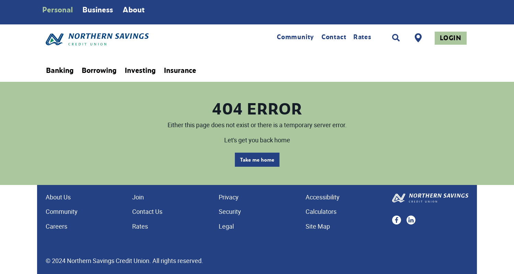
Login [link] (450, 37)
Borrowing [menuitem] (99, 70)
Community (295, 36)
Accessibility (323, 197)
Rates (362, 36)
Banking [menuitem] (59, 70)
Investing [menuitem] (140, 70)
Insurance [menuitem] (180, 70)
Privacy (229, 197)
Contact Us (147, 211)
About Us (58, 197)
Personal (57, 9)
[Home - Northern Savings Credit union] (126, 39)
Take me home (257, 159)
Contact (333, 36)
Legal (226, 226)
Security (230, 211)
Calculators (321, 211)
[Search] (396, 37)
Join (138, 197)
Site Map (318, 226)
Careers (56, 226)
